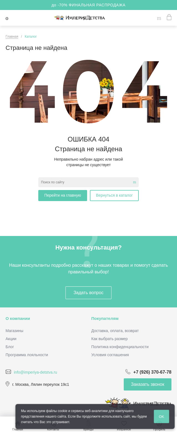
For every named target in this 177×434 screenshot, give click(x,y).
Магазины (14, 330)
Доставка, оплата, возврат (115, 330)
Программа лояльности (27, 355)
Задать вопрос (88, 292)
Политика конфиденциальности (120, 347)
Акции (11, 339)
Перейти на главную (62, 195)
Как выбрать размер (109, 339)
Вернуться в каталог (114, 195)
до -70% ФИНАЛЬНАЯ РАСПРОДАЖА (89, 5)
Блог (10, 347)
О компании (18, 318)
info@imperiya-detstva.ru (35, 372)
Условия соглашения (110, 355)
